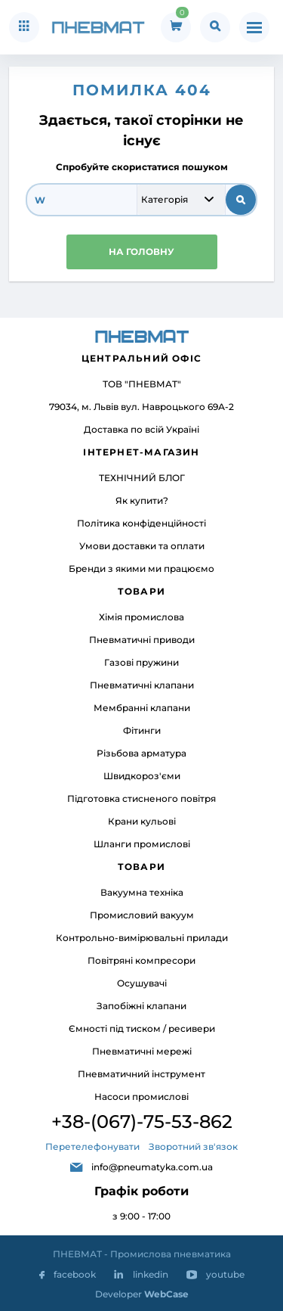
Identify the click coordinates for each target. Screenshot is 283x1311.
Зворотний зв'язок (193, 1146)
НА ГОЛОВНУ (141, 251)
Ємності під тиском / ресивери (142, 1028)
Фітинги (142, 730)
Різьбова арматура (141, 753)
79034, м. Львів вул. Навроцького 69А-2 (141, 406)
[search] (82, 200)
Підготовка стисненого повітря (141, 798)
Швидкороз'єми (141, 775)
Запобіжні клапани (141, 1005)
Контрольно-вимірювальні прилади (142, 937)
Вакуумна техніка (141, 892)
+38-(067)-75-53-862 (141, 1121)
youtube (225, 1274)
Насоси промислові (141, 1096)
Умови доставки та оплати (142, 545)
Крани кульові (142, 821)
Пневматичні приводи (142, 639)
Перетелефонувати (92, 1146)
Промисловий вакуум (142, 915)
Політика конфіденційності (141, 523)
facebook (75, 1274)
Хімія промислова (141, 617)
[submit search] (241, 200)
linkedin (150, 1274)
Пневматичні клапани (142, 685)
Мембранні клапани (142, 707)
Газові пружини (141, 662)
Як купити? (141, 500)
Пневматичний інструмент (141, 1074)
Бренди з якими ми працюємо (141, 568)
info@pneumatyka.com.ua (152, 1167)
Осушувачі (142, 983)
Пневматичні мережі (142, 1051)
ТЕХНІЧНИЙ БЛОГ (142, 477)
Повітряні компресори (141, 960)
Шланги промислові (142, 844)
